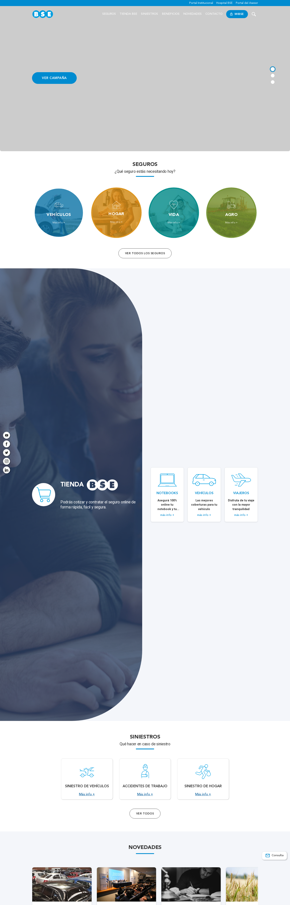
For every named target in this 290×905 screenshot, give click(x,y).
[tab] (272, 68)
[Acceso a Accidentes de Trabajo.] (145, 783)
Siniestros (149, 14)
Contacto (214, 14)
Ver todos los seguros (145, 253)
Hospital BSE (224, 3)
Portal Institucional (201, 3)
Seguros (109, 14)
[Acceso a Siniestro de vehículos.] (87, 783)
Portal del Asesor (247, 3)
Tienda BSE (128, 14)
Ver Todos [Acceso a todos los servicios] (145, 823)
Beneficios (170, 14)
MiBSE (237, 14)
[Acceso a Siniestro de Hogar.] (203, 783)
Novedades (192, 14)
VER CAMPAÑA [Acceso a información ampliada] (54, 78)
